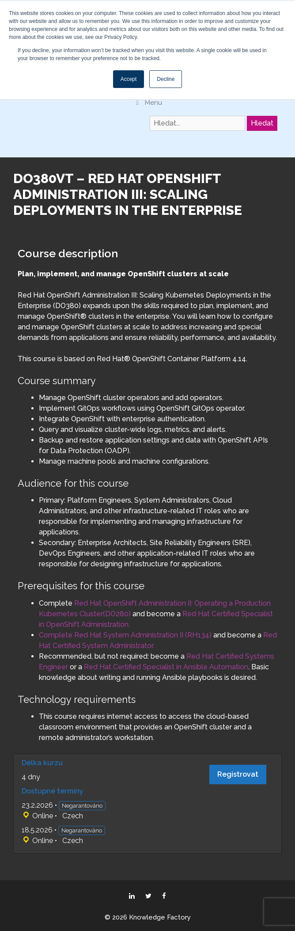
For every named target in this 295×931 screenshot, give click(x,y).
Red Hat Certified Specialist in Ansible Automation (166, 667)
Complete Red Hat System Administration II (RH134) (125, 635)
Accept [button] (129, 79)
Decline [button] (165, 79)
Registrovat (237, 774)
